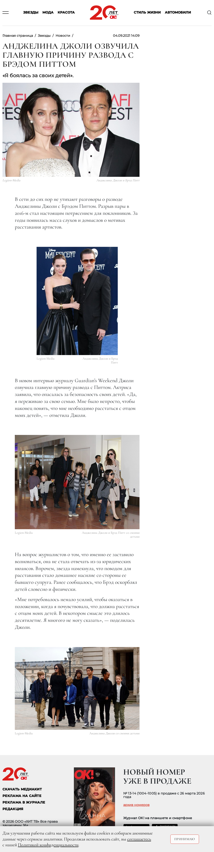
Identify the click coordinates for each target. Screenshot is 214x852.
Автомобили (178, 12)
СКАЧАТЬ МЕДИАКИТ (22, 789)
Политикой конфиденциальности (48, 844)
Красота (66, 12)
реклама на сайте (21, 796)
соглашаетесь (139, 839)
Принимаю (184, 839)
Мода (48, 12)
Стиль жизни (147, 12)
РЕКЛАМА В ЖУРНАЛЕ (23, 802)
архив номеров (136, 805)
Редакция (12, 809)
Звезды (30, 12)
